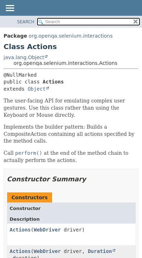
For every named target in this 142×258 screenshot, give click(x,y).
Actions (20, 230)
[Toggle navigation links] (10, 9)
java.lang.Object (24, 57)
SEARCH (26, 21)
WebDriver (47, 230)
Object (36, 89)
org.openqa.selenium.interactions (70, 36)
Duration (100, 251)
